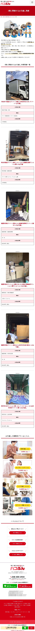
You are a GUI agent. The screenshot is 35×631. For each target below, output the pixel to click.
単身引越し (7, 611)
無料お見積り (17, 606)
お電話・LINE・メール (6, 57)
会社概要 (28, 605)
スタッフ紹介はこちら (17, 543)
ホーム (5, 603)
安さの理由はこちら (17, 532)
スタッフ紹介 (23, 605)
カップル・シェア (15, 611)
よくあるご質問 (15, 605)
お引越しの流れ (27, 603)
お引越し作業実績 (8, 605)
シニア (20, 611)
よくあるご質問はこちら (17, 554)
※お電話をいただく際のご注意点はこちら (17, 579)
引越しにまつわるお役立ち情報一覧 (17, 616)
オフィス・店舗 (26, 611)
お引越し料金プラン (18, 603)
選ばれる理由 (10, 603)
